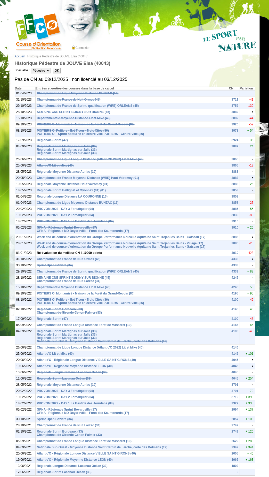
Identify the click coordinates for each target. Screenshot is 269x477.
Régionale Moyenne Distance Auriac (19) (66, 171)
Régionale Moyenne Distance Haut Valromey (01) (72, 184)
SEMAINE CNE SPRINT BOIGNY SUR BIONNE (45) (73, 112)
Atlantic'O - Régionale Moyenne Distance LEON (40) (75, 366)
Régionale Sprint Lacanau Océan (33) (64, 378)
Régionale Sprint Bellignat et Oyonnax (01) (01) (71, 190)
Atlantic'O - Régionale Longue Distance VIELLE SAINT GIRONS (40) (86, 360)
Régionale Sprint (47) (52, 140)
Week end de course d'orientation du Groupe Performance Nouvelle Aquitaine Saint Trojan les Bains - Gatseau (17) (121, 237)
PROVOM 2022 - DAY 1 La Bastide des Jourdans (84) (75, 221)
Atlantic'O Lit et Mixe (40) (55, 165)
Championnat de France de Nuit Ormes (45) (69, 99)
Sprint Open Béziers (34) (55, 265)
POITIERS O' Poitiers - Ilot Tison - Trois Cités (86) (73, 130)
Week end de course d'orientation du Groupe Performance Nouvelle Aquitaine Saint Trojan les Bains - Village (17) (120, 243)
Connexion (83, 48)
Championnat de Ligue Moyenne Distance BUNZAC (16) (78, 93)
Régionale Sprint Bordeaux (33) (60, 309)
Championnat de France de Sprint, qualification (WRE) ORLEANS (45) (88, 106)
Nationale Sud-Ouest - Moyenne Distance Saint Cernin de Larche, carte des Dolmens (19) (102, 341)
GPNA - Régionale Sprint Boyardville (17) (67, 227)
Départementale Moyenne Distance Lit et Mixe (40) (73, 118)
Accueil (20, 56)
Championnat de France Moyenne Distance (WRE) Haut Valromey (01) (88, 178)
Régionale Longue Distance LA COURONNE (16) (72, 196)
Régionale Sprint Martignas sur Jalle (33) (67, 146)
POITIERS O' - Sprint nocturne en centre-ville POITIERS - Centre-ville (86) (90, 134)
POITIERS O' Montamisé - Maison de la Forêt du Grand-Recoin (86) (86, 124)
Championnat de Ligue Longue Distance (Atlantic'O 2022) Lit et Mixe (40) (90, 159)
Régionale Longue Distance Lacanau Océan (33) (72, 372)
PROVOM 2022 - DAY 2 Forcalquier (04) (65, 215)
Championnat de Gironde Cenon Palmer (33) (69, 312)
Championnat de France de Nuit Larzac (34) (69, 281)
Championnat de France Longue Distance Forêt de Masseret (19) (84, 325)
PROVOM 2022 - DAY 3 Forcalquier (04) (65, 209)
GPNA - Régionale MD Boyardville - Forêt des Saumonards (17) (83, 231)
